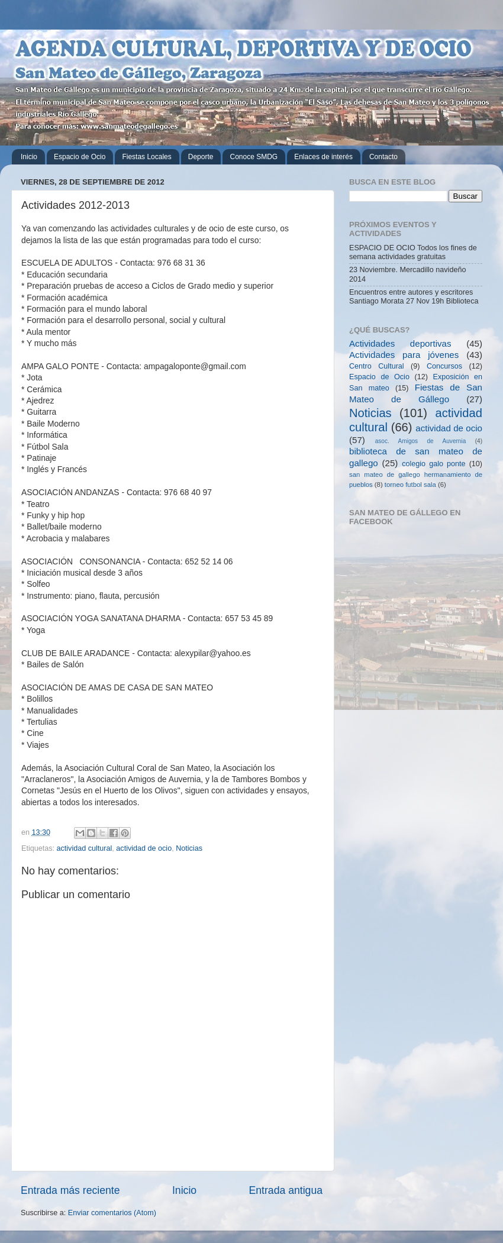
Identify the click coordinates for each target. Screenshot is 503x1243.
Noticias (189, 848)
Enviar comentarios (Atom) (112, 1213)
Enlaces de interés (323, 157)
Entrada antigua (286, 1190)
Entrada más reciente (70, 1190)
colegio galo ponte (433, 464)
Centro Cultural (376, 366)
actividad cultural (84, 848)
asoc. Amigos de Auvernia (420, 441)
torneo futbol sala (410, 484)
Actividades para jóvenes (404, 355)
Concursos (444, 366)
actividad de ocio (144, 848)
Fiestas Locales (146, 157)
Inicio (29, 157)
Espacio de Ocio (79, 157)
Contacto (383, 157)
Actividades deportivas (400, 343)
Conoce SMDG (254, 157)
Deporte (201, 157)
